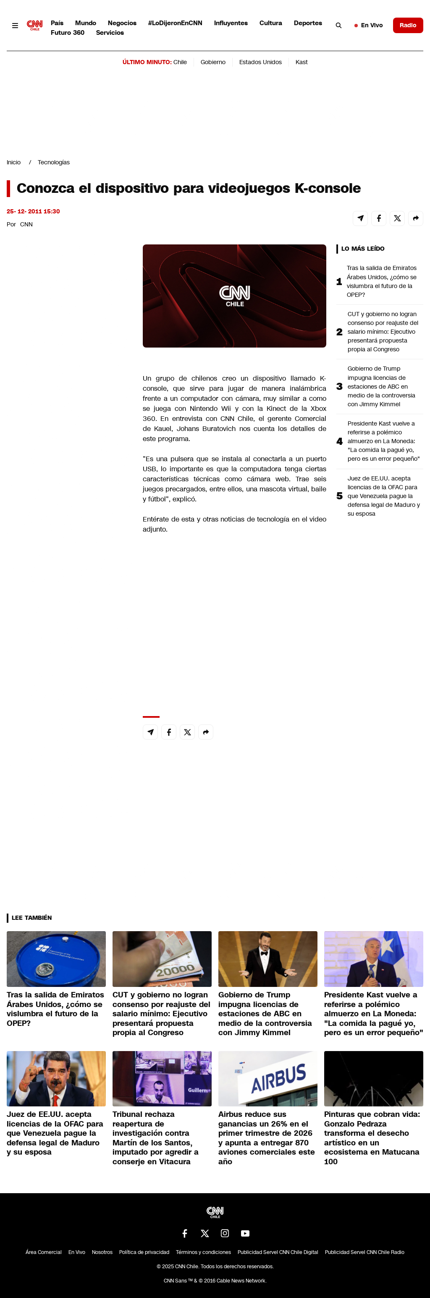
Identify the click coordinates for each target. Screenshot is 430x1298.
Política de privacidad (144, 1252)
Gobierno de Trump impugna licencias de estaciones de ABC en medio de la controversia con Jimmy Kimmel (381, 386)
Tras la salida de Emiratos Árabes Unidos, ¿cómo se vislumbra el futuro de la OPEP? (382, 281)
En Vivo (368, 25)
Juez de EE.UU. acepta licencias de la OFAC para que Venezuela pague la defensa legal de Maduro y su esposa (384, 496)
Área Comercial (44, 1252)
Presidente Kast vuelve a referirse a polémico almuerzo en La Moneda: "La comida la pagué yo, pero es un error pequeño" (384, 441)
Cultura (271, 22)
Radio (408, 25)
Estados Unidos (260, 62)
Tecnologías (54, 162)
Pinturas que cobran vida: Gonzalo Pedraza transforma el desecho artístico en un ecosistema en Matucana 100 (372, 1138)
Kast (302, 62)
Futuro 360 (67, 32)
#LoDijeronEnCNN (175, 22)
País (57, 22)
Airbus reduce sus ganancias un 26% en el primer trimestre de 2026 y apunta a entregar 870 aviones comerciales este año (266, 1138)
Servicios (110, 32)
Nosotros (102, 1252)
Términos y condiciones (203, 1252)
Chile (180, 62)
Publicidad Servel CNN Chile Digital (278, 1252)
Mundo (85, 22)
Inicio (14, 162)
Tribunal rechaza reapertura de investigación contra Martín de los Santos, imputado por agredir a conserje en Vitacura (156, 1138)
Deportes (308, 22)
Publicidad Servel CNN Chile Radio (364, 1252)
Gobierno (213, 62)
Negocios (122, 22)
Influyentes (231, 22)
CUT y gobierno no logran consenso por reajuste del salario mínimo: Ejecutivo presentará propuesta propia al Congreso (383, 331)
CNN (26, 224)
